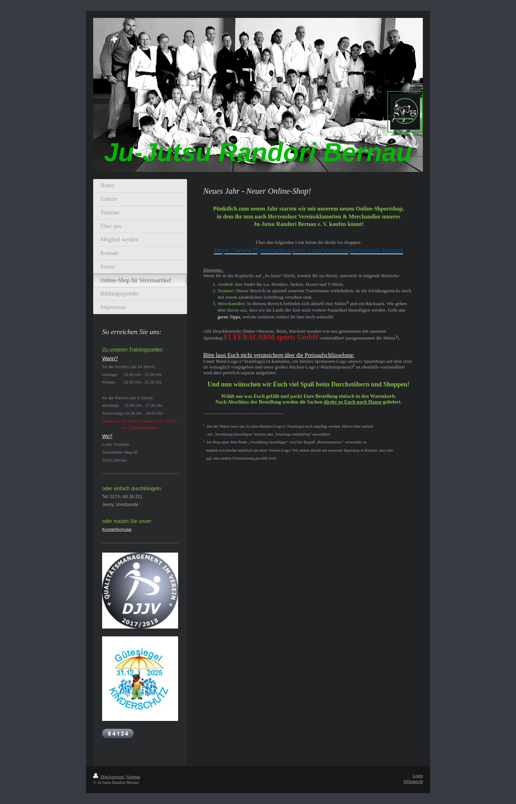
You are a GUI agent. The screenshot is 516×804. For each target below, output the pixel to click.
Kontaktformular (117, 529)
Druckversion (108, 777)
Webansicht (413, 781)
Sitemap (133, 777)
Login (418, 776)
